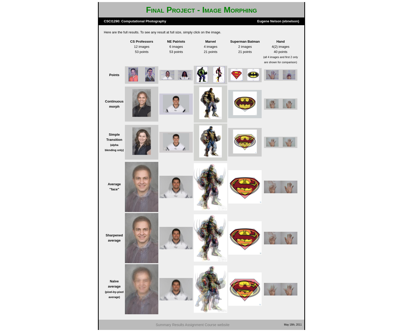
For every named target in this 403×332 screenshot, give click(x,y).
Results (178, 325)
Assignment (194, 325)
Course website (217, 325)
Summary (163, 325)
